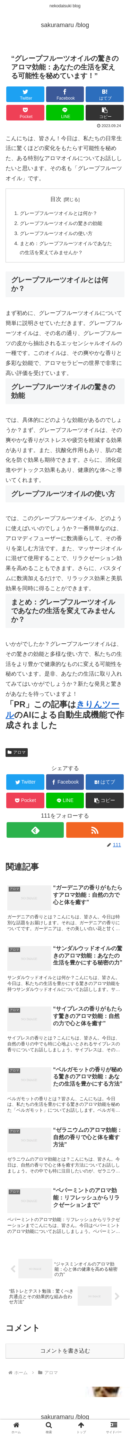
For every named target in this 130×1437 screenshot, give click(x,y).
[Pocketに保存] (25, 112)
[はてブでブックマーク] (105, 94)
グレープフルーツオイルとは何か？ (58, 213)
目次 (55, 199)
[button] (105, 112)
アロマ (17, 752)
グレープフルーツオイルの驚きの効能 (61, 223)
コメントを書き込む (65, 1351)
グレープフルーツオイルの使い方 (56, 233)
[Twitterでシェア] (25, 94)
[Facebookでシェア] (65, 94)
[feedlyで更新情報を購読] (35, 830)
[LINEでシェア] (65, 112)
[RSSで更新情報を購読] (94, 830)
